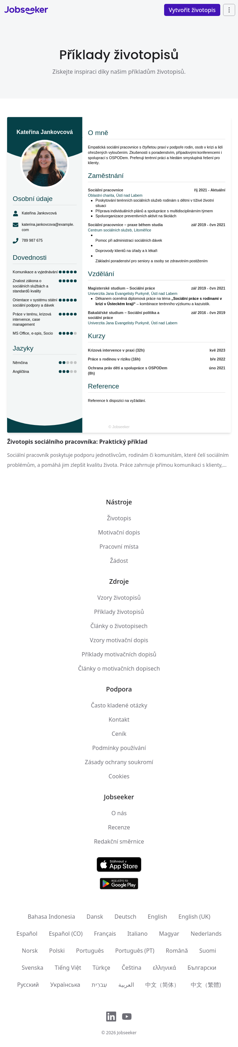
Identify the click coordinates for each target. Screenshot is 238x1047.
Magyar (169, 933)
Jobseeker (126, 1033)
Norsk (30, 950)
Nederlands (206, 933)
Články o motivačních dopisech (119, 668)
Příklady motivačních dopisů (119, 654)
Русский (28, 985)
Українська (65, 985)
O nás (118, 813)
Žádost (119, 561)
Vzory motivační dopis (119, 640)
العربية (126, 985)
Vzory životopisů (119, 597)
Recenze (119, 827)
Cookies (119, 776)
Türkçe (101, 968)
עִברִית (99, 985)
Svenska (32, 968)
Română (177, 950)
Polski (57, 950)
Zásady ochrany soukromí (119, 762)
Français (105, 933)
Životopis (119, 518)
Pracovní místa (119, 546)
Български (202, 968)
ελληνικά (164, 968)
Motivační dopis (119, 532)
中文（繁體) (206, 985)
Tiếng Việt (68, 968)
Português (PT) (134, 950)
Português (90, 950)
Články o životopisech (119, 626)
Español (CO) (65, 933)
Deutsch (125, 916)
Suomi (207, 950)
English (157, 916)
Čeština (131, 968)
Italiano (137, 933)
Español (26, 933)
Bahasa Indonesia (51, 916)
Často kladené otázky (119, 705)
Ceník (119, 734)
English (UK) (194, 916)
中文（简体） (162, 985)
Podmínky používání (119, 748)
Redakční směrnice (119, 841)
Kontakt (119, 719)
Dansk (94, 916)
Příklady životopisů (119, 612)
